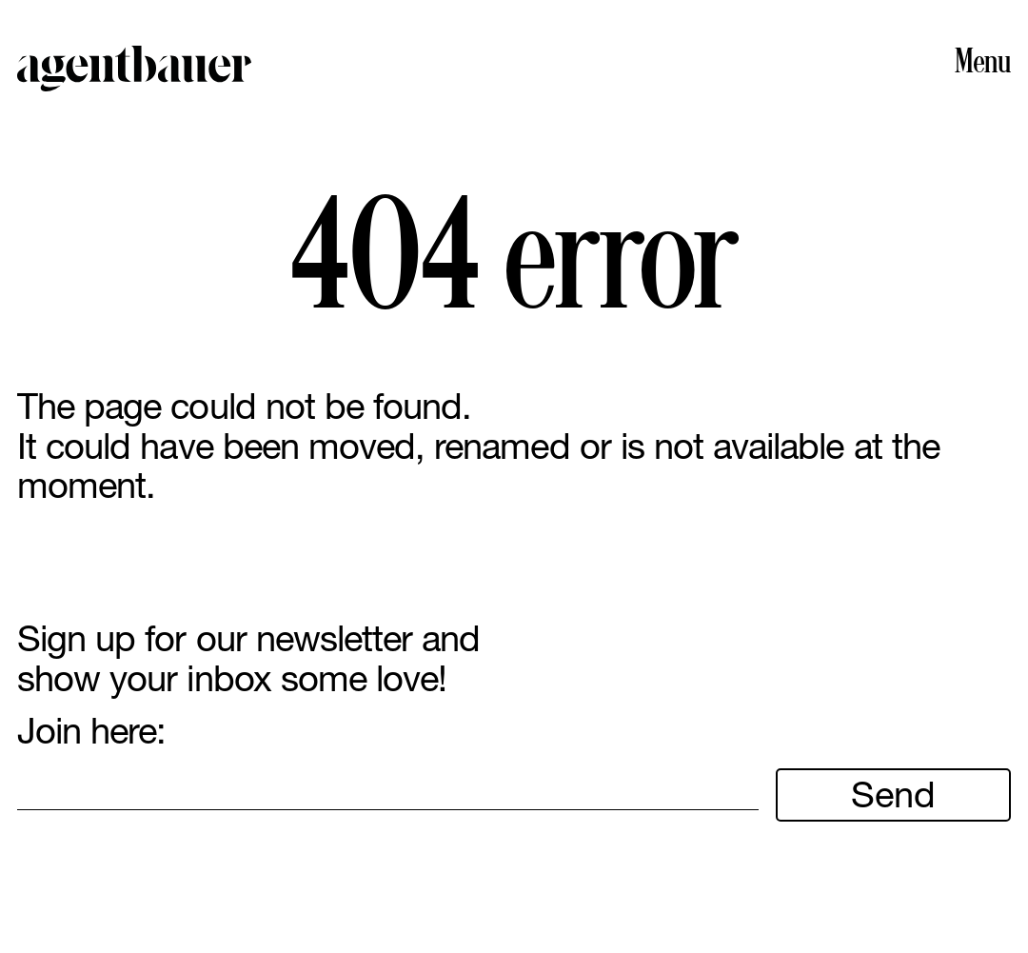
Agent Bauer (135, 68)
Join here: (91, 730)
